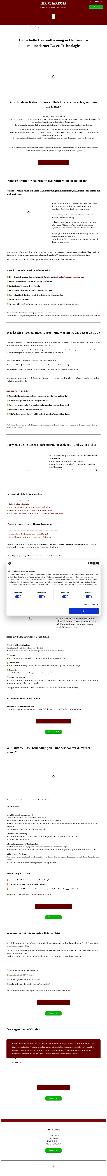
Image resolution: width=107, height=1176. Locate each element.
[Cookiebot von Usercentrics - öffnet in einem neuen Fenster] (90, 563)
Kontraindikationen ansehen (51, 556)
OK (84, 611)
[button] (53, 16)
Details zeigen (89, 604)
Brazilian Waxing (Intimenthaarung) (70, 277)
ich (38, 290)
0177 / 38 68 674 (96, 1)
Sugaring (82, 215)
